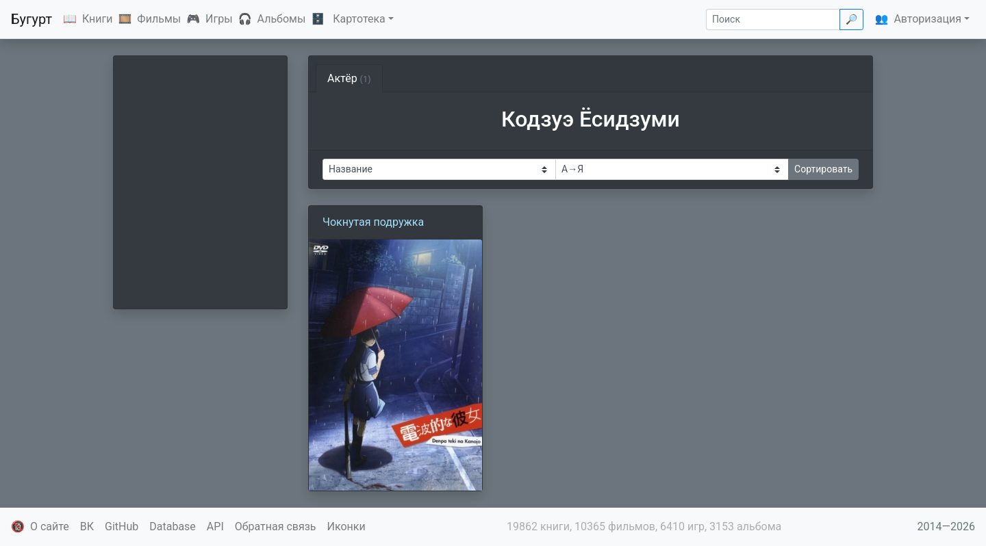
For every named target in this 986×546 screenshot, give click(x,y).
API (215, 526)
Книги (97, 18)
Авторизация (927, 18)
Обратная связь (275, 526)
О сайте (49, 526)
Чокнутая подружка (373, 222)
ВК (87, 526)
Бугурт (31, 19)
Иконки (346, 526)
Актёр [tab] (349, 78)
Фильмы (159, 18)
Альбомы (281, 18)
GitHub (121, 526)
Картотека (359, 18)
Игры (219, 18)
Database (172, 526)
